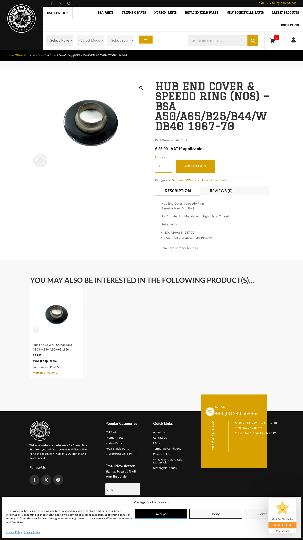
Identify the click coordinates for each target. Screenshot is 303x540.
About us (159, 432)
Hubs (34, 55)
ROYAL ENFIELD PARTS (201, 12)
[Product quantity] (163, 166)
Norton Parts (113, 443)
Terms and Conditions (167, 448)
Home (10, 55)
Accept (161, 514)
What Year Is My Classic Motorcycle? (167, 461)
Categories (56, 13)
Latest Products (285, 12)
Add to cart (197, 166)
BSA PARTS (105, 12)
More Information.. (56, 331)
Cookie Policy (14, 532)
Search (144, 40)
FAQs (156, 443)
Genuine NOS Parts (185, 180)
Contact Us (160, 437)
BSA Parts (111, 432)
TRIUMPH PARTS (134, 12)
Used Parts (290, 25)
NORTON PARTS (165, 12)
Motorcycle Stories (165, 468)
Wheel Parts (22, 55)
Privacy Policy (32, 532)
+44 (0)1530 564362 (278, 3)
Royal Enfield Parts (117, 448)
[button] (141, 88)
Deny (216, 514)
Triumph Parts (114, 437)
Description (178, 190)
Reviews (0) (221, 190)
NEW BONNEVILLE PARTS (245, 12)
